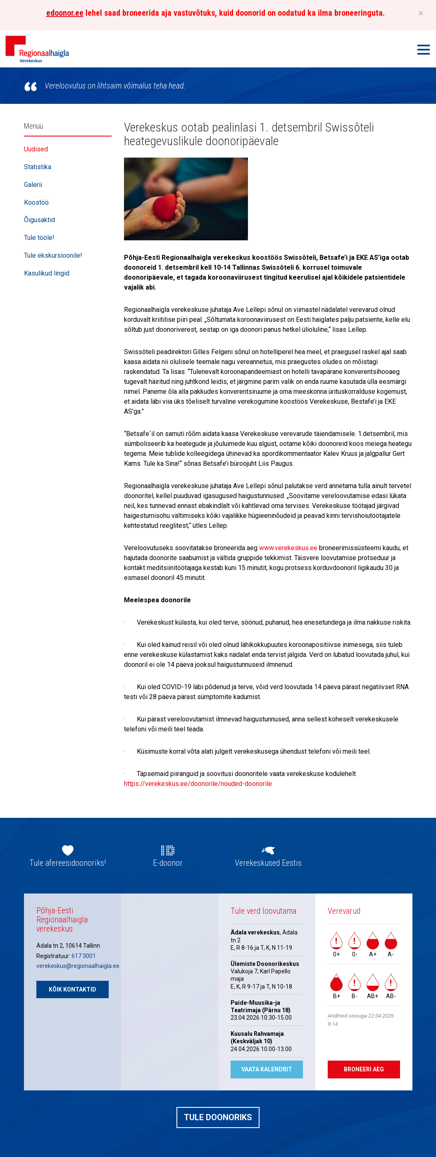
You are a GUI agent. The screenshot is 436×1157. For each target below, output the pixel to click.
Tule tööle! (39, 238)
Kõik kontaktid (72, 989)
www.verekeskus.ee (288, 548)
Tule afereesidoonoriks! (67, 863)
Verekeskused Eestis (268, 863)
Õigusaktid (39, 220)
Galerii (33, 185)
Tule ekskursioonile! (53, 255)
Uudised (36, 149)
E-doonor (168, 863)
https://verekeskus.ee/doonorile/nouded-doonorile (198, 784)
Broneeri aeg (364, 1069)
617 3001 (83, 956)
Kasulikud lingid (46, 273)
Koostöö (36, 202)
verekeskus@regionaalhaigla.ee (77, 966)
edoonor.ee (64, 13)
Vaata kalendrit (266, 1069)
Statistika (37, 167)
